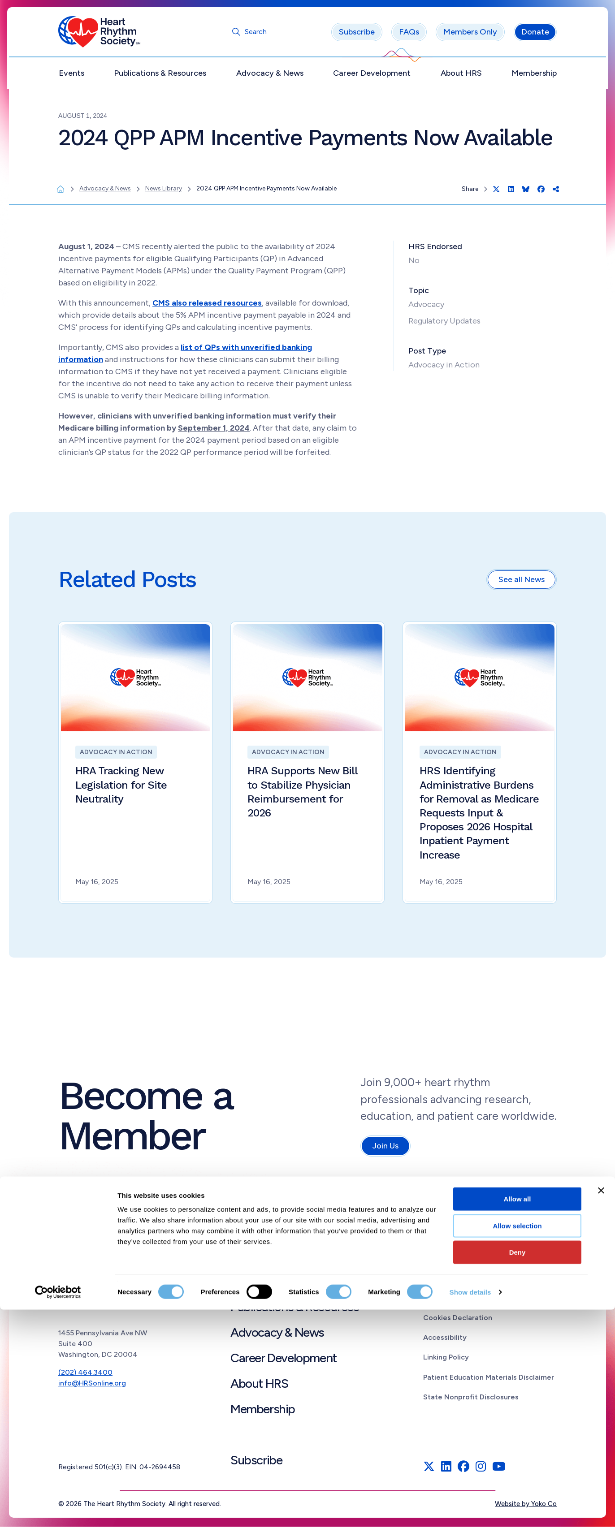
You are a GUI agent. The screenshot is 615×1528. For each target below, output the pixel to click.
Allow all (517, 1417)
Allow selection (517, 1444)
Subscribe (357, 34)
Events (71, 75)
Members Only (470, 34)
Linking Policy (446, 1359)
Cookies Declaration (457, 1319)
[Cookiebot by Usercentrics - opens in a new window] (58, 1510)
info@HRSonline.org (92, 1385)
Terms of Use (446, 1279)
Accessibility (445, 1339)
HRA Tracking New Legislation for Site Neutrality (121, 786)
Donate (535, 34)
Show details (470, 1510)
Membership (534, 75)
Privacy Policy (446, 1299)
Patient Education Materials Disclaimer (488, 1378)
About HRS (461, 75)
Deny (517, 1470)
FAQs (409, 34)
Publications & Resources (160, 75)
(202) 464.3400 (85, 1374)
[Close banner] (601, 1409)
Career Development (372, 75)
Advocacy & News (269, 75)
